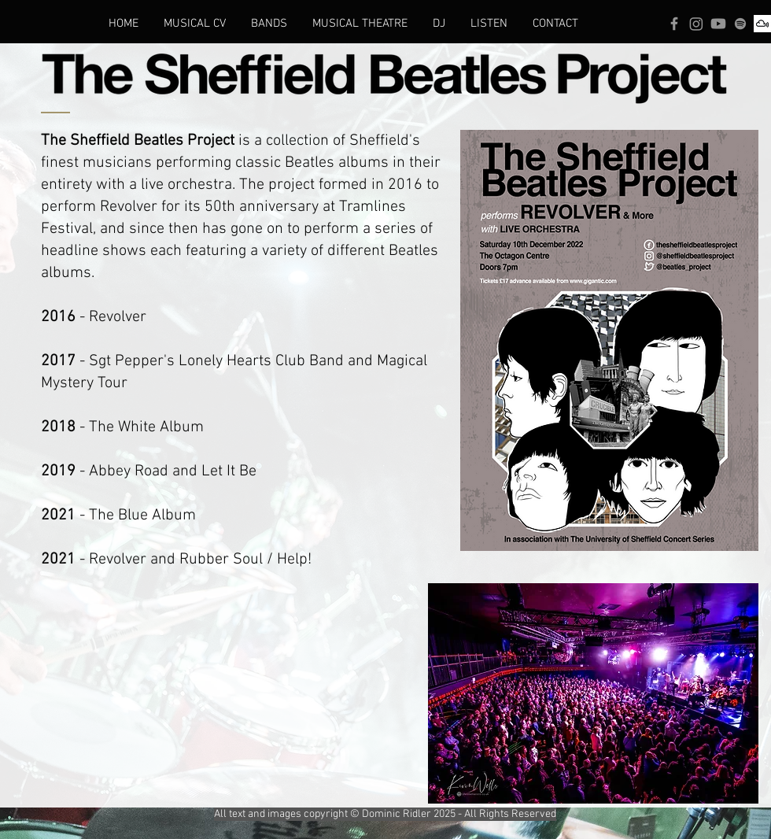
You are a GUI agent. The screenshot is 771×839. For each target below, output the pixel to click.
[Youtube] (718, 23)
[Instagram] (696, 23)
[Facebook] (674, 23)
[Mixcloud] (762, 23)
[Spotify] (740, 23)
